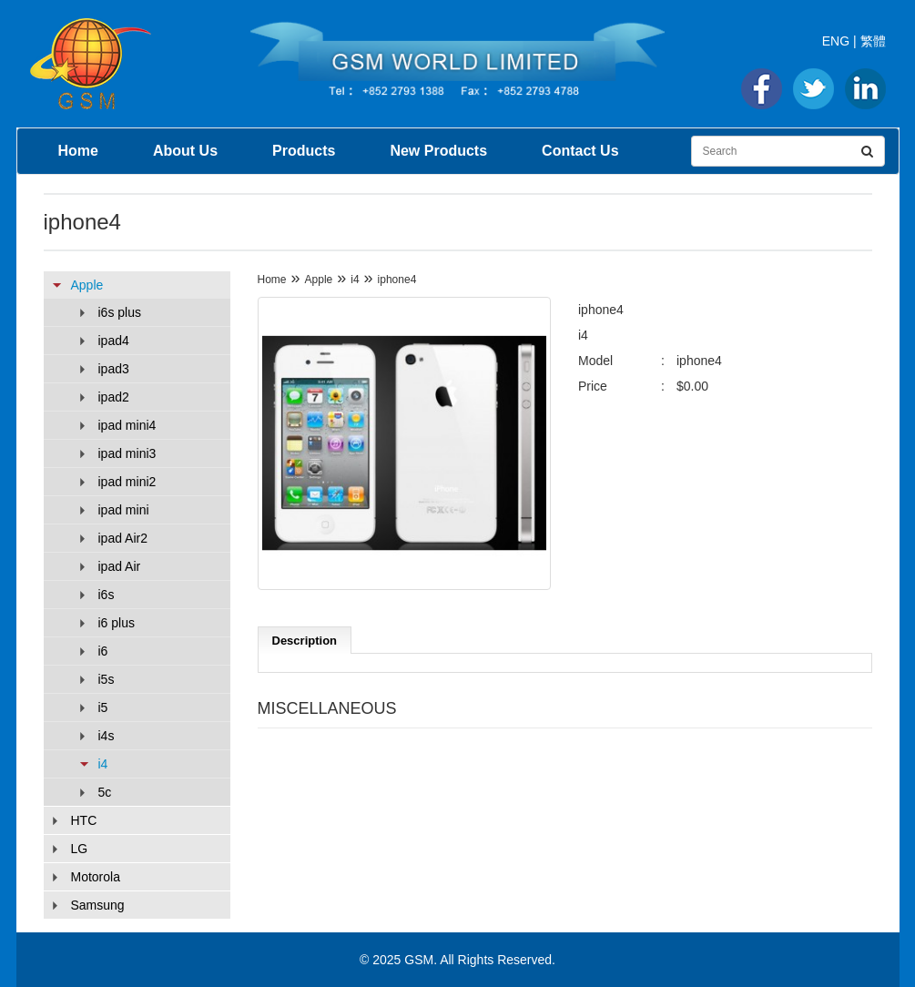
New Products (438, 150)
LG (79, 848)
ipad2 (113, 397)
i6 (103, 651)
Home (78, 150)
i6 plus (116, 623)
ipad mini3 (127, 453)
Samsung (98, 905)
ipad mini (123, 510)
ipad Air (119, 566)
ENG (835, 41)
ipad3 (113, 368)
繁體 (873, 41)
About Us (185, 150)
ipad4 (113, 340)
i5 (103, 707)
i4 (103, 764)
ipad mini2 (127, 481)
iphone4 (397, 279)
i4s (106, 735)
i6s (106, 594)
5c (105, 792)
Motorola (95, 877)
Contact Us (580, 150)
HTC (84, 820)
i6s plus (119, 312)
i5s (106, 679)
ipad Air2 (122, 538)
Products (303, 150)
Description (305, 640)
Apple (87, 285)
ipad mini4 (127, 425)
